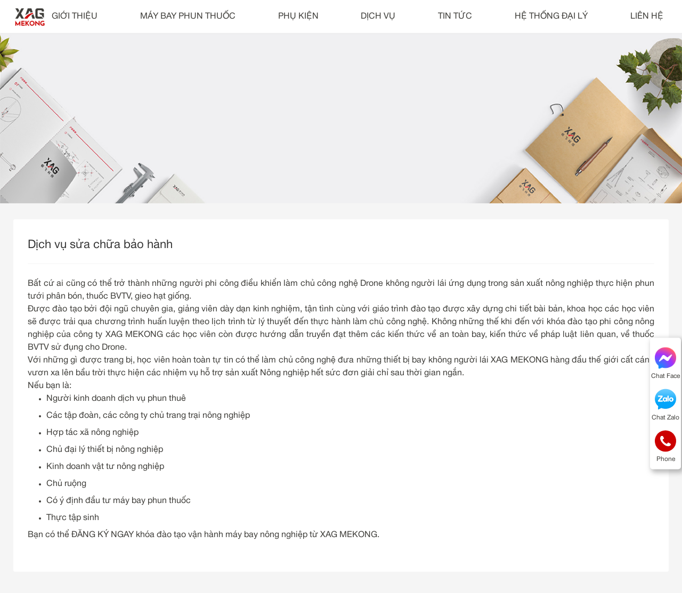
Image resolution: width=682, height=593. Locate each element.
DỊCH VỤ (378, 16)
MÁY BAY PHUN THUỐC (188, 16)
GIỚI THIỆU (75, 16)
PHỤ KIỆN (298, 16)
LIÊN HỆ (646, 16)
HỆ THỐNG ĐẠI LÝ (551, 16)
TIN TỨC (455, 16)
